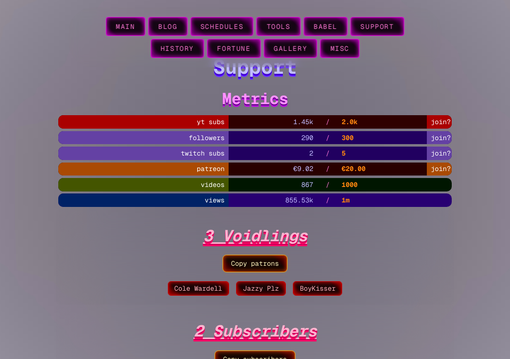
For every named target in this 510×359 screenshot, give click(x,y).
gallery (290, 48)
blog (167, 26)
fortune (234, 48)
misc (339, 48)
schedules (221, 26)
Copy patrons (255, 263)
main (125, 26)
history (177, 48)
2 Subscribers (255, 331)
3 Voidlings (255, 235)
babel (326, 26)
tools (278, 26)
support (377, 26)
